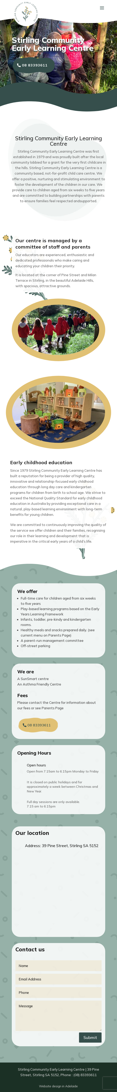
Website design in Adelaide (58, 1086)
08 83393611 (35, 65)
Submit (90, 1037)
